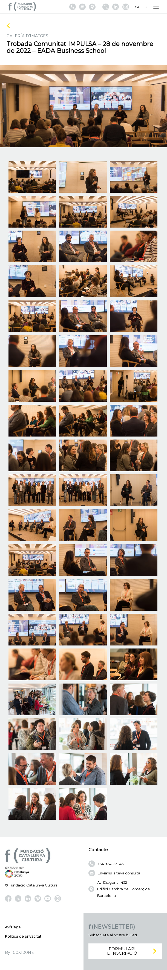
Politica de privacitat (23, 936)
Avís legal (13, 927)
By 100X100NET (20, 952)
